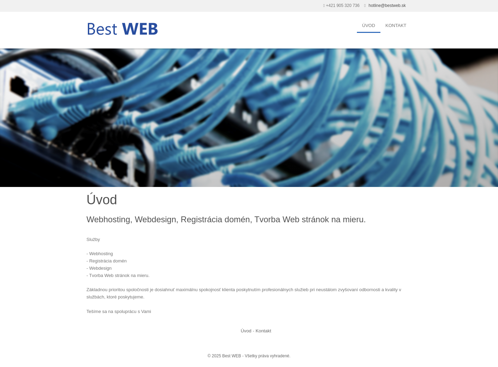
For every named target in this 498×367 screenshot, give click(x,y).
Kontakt (396, 25)
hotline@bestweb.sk (387, 5)
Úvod (368, 25)
